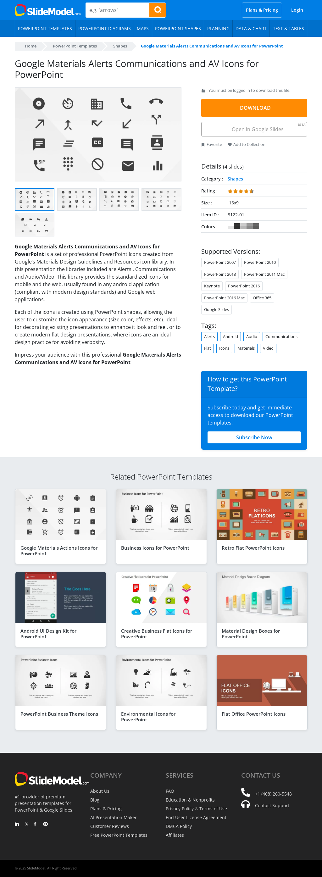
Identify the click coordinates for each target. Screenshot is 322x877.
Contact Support (272, 805)
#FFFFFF (231, 226)
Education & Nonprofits (190, 800)
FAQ (170, 791)
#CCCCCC (243, 226)
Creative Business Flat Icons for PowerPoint (156, 634)
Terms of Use (213, 809)
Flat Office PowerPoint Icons (254, 714)
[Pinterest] (45, 824)
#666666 (256, 226)
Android (230, 336)
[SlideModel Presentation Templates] (47, 10)
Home (30, 46)
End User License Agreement (196, 817)
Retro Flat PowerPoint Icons (253, 548)
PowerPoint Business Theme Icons (59, 714)
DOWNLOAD (255, 107)
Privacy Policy (180, 809)
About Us (99, 791)
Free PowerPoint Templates (118, 835)
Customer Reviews (109, 826)
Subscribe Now (254, 437)
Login (297, 10)
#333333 (237, 226)
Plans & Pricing (262, 10)
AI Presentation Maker (113, 817)
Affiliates (175, 835)
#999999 (250, 226)
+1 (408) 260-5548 (273, 794)
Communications (281, 336)
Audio (251, 336)
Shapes (120, 46)
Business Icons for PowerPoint (155, 548)
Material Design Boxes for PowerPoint (251, 634)
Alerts (209, 336)
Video (268, 348)
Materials (246, 348)
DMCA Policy (179, 826)
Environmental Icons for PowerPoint (148, 717)
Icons (224, 348)
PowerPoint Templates (75, 46)
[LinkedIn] (17, 824)
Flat (207, 348)
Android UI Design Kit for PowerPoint (48, 634)
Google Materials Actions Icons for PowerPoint (58, 551)
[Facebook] (36, 824)
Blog (94, 800)
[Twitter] (26, 824)
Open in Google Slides (268, 127)
